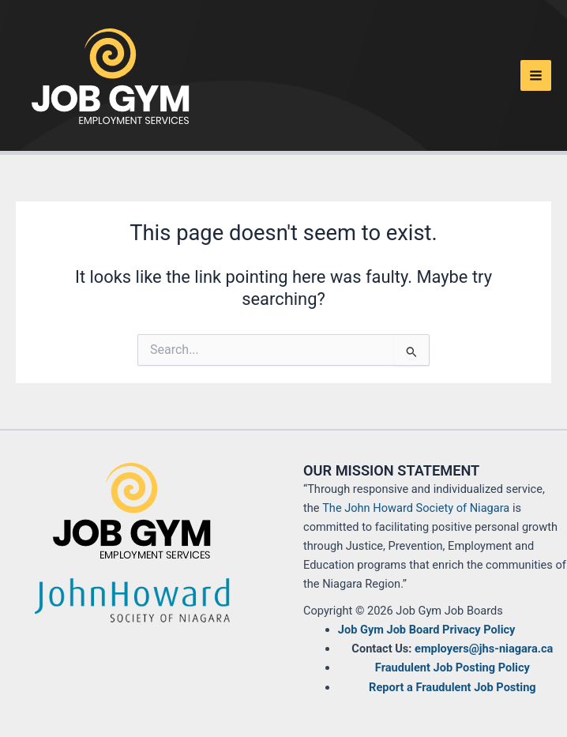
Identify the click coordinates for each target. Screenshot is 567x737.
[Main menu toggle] (535, 75)
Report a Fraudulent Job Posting (452, 687)
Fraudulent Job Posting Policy (452, 667)
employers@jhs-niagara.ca (484, 648)
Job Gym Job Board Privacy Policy (427, 629)
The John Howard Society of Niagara (415, 508)
